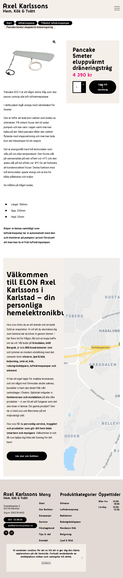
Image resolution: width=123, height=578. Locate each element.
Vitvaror (64, 503)
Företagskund (46, 528)
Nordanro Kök (68, 528)
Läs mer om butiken (26, 456)
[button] (55, 42)
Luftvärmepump (69, 509)
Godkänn (46, 563)
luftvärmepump (26, 23)
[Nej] (82, 557)
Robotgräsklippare (70, 521)
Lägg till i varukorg (103, 87)
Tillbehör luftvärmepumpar (55, 23)
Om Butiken (46, 509)
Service (43, 521)
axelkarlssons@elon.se (20, 525)
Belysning (65, 534)
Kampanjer (45, 515)
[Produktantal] (77, 87)
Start (9, 23)
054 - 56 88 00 (15, 519)
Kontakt (43, 540)
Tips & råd (45, 534)
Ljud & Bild (66, 540)
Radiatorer (66, 515)
